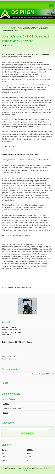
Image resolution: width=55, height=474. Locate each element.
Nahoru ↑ (27, 470)
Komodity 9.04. (45, 374)
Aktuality (12, 28)
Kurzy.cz (36, 374)
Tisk (29, 468)
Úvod (4, 28)
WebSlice (23, 468)
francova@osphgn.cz (9, 359)
